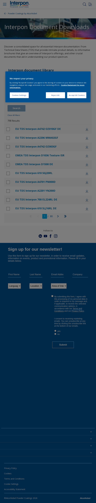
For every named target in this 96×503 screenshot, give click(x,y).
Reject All (55, 95)
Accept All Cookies (77, 95)
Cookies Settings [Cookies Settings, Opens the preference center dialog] (19, 95)
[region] (48, 86)
